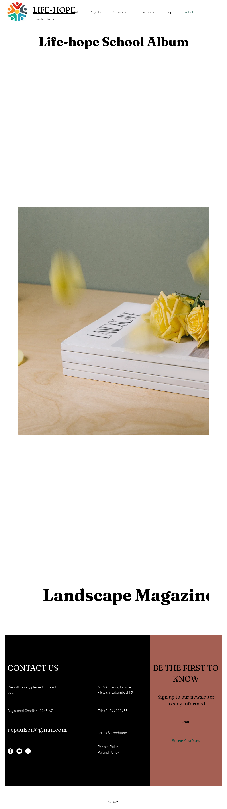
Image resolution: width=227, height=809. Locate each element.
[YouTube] (19, 751)
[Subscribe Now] (186, 740)
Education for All (44, 19)
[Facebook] (10, 751)
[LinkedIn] (28, 751)
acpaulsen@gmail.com (37, 729)
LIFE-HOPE (54, 10)
